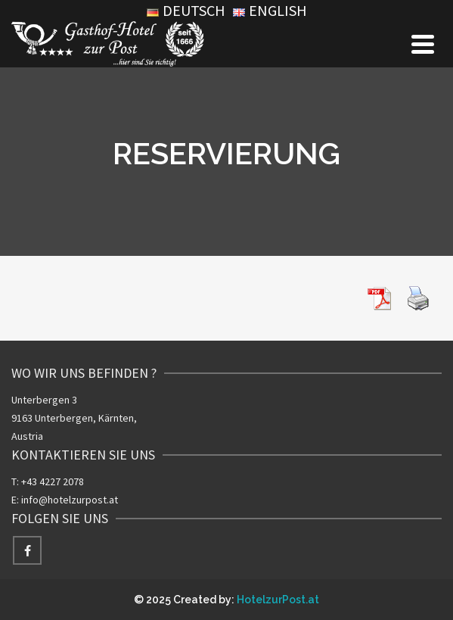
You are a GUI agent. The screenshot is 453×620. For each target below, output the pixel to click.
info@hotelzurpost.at (69, 499)
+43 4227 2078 (52, 481)
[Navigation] (423, 44)
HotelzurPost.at (278, 600)
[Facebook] (27, 550)
